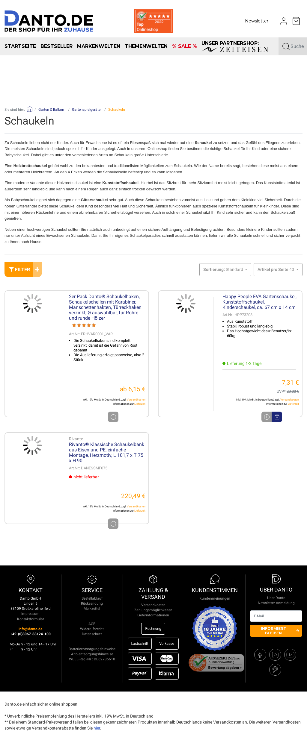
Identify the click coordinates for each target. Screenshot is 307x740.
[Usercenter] (283, 21)
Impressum (30, 614)
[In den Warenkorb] (277, 417)
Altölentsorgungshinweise (92, 654)
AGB (91, 624)
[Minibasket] (296, 21)
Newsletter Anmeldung (276, 603)
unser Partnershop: (234, 46)
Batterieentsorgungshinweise (92, 649)
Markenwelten (98, 46)
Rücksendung (92, 603)
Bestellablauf (92, 598)
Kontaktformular (30, 619)
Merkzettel (92, 608)
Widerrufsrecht (92, 629)
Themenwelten (146, 46)
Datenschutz (92, 634)
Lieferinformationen (153, 615)
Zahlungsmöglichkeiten (153, 610)
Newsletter (256, 21)
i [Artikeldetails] (266, 417)
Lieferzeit (139, 403)
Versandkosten (136, 399)
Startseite (20, 46)
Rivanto (76, 438)
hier (97, 728)
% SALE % (184, 46)
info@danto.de (30, 629)
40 (276, 269)
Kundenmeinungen (214, 598)
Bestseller (56, 46)
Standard (223, 269)
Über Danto (276, 598)
